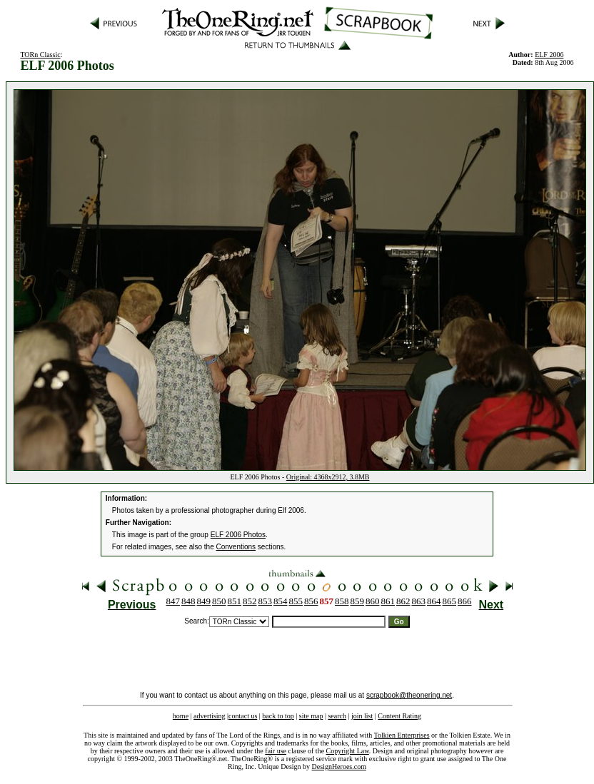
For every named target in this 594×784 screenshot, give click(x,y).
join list (362, 716)
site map (311, 716)
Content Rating (399, 716)
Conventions (236, 547)
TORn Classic (40, 54)
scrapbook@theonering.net (409, 695)
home (180, 716)
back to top (277, 716)
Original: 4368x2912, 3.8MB (328, 477)
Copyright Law (347, 751)
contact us (242, 716)
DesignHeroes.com (339, 766)
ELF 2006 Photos (238, 535)
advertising (209, 716)
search (337, 716)
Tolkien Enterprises (402, 735)
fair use (275, 751)
